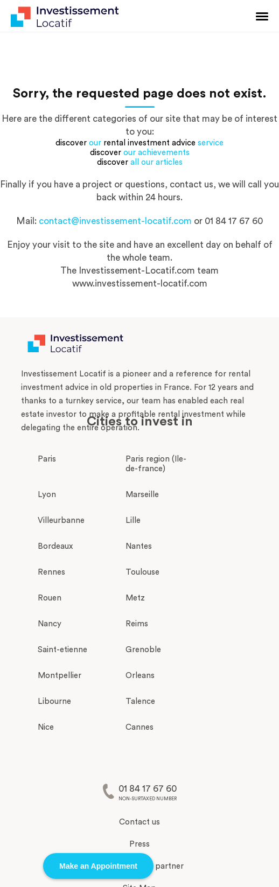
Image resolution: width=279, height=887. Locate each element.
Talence (140, 701)
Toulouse (142, 572)
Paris (47, 459)
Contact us (139, 822)
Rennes (51, 572)
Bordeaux (55, 546)
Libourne (54, 701)
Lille (133, 520)
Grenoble (143, 650)
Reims (136, 624)
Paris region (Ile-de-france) (155, 464)
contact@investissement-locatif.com (115, 221)
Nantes (138, 546)
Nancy (49, 624)
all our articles (156, 162)
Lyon (47, 495)
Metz (135, 598)
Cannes (139, 727)
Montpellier (59, 676)
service (211, 143)
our (95, 143)
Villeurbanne (61, 520)
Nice (46, 727)
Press (139, 844)
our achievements (156, 153)
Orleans (140, 676)
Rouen (49, 598)
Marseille (142, 495)
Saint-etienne (62, 650)
